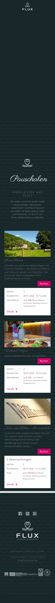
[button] (27, 301)
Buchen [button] (44, 283)
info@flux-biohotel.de (27, 560)
